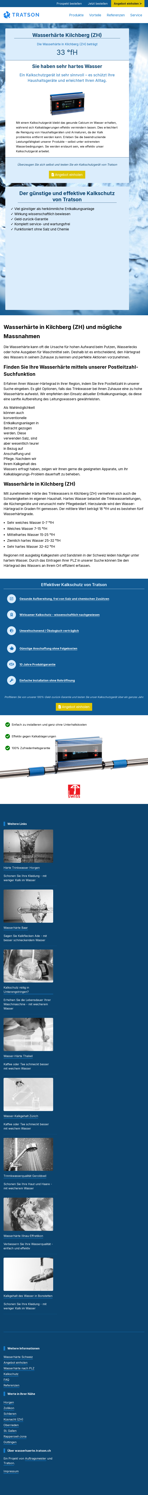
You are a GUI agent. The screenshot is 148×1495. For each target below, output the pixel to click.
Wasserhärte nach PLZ (19, 1368)
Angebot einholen (67, 175)
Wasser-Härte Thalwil (18, 1056)
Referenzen (116, 15)
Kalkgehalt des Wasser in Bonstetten (28, 1296)
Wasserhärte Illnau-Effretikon (23, 1236)
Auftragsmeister (35, 1458)
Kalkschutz (11, 1374)
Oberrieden (11, 1425)
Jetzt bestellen (98, 3)
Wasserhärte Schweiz (18, 1357)
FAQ (6, 1379)
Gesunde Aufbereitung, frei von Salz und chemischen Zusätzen (64, 599)
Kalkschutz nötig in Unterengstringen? (16, 990)
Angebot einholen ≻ (128, 3)
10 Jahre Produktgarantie (37, 664)
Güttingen (10, 1442)
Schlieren (10, 1413)
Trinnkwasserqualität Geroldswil (25, 1176)
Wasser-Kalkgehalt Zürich (21, 1116)
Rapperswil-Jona (15, 1436)
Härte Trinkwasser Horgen (22, 867)
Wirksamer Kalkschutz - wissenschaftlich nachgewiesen (59, 614)
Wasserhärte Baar (16, 927)
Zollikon (9, 1408)
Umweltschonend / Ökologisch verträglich (49, 630)
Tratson (9, 1463)
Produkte (76, 15)
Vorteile (95, 15)
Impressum (11, 1471)
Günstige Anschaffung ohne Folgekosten (48, 648)
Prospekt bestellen (69, 3)
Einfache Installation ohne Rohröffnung (47, 680)
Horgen (9, 1402)
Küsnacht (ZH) (13, 1419)
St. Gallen (10, 1431)
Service (136, 15)
